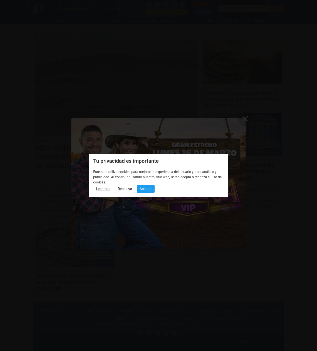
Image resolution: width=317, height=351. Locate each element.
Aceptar (146, 189)
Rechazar (125, 189)
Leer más (103, 189)
